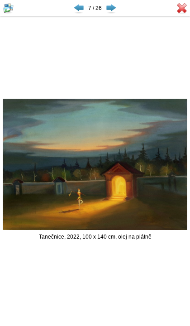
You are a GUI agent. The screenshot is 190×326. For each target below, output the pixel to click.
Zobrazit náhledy (8, 8)
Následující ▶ (111, 8)
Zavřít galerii (181, 8)
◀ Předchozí (78, 8)
